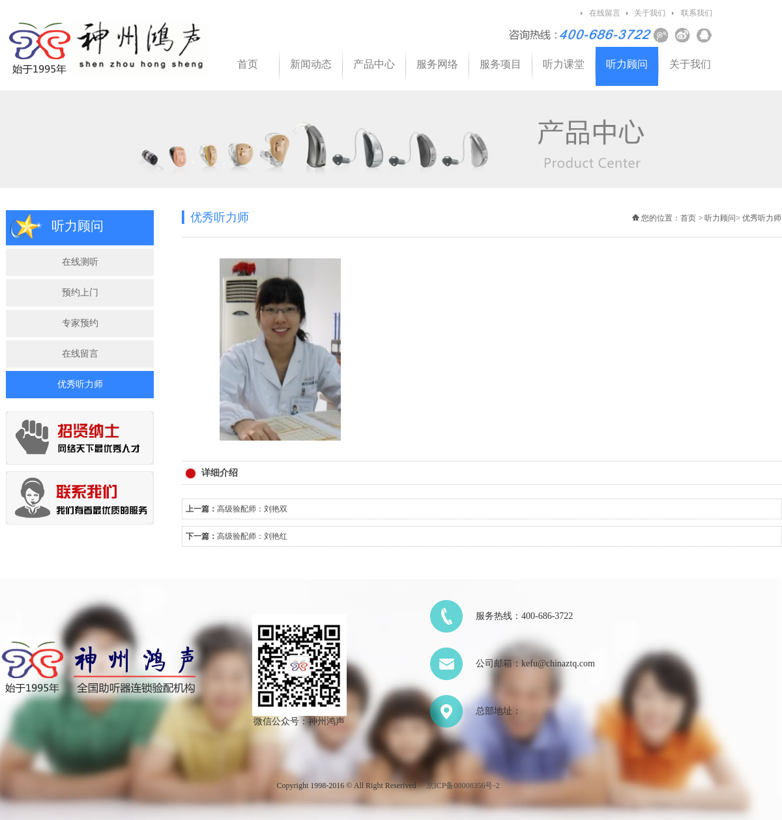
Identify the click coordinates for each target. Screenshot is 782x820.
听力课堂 (564, 64)
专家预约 (80, 323)
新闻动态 (311, 64)
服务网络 (437, 64)
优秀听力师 (80, 384)
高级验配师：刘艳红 (252, 536)
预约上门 (80, 292)
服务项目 (500, 64)
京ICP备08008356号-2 (463, 785)
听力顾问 (627, 64)
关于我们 (649, 13)
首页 (247, 64)
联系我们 (696, 13)
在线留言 (604, 13)
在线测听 (80, 262)
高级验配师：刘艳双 (252, 508)
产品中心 (374, 64)
